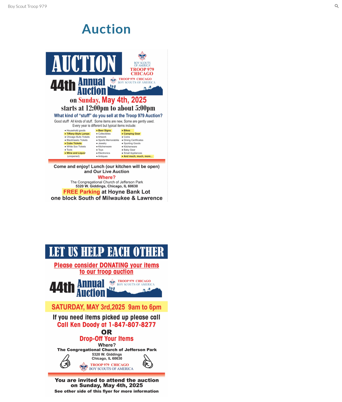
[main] (106, 28)
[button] (337, 6)
